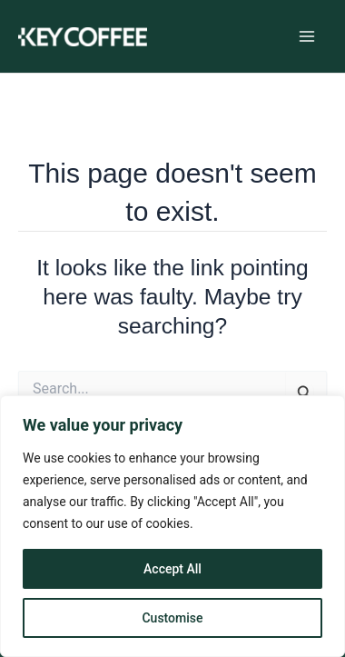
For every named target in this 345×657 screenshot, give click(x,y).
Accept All (172, 569)
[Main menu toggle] (306, 36)
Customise (172, 618)
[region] (172, 526)
